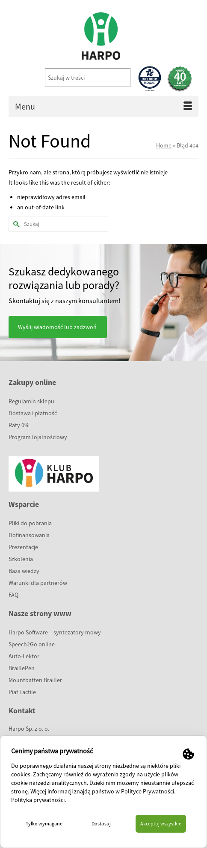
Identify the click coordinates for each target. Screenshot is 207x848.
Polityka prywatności (38, 800)
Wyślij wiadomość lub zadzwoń (57, 327)
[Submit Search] (15, 224)
